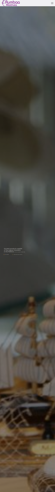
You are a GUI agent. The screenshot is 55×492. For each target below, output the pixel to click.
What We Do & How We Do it (18, 254)
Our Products (7, 254)
